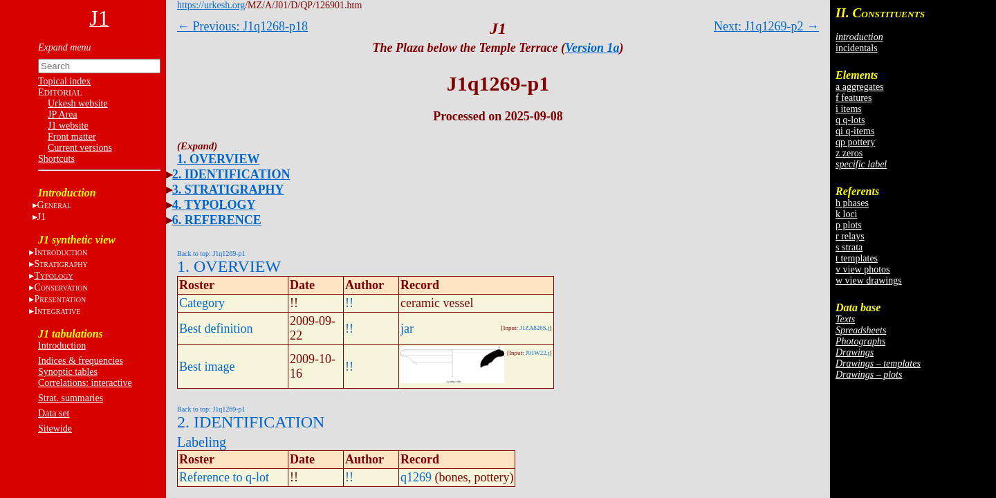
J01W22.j (538, 352)
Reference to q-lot (224, 477)
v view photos (863, 269)
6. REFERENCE (216, 220)
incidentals (857, 48)
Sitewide (55, 428)
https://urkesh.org (211, 5)
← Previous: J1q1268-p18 (242, 26)
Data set (53, 413)
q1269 (416, 477)
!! (349, 303)
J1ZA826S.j (534, 327)
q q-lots (850, 120)
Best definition (216, 328)
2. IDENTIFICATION (231, 174)
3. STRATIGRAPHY (228, 189)
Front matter (72, 136)
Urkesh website (78, 103)
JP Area (62, 114)
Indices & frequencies (80, 361)
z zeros (849, 153)
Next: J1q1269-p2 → (766, 26)
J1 (41, 217)
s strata (849, 247)
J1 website (68, 125)
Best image (206, 367)
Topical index (64, 81)
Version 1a (592, 48)
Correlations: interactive (85, 383)
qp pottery (855, 142)
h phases (852, 203)
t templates (857, 258)
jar (407, 328)
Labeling (201, 442)
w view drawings (869, 280)
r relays (850, 236)
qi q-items (855, 131)
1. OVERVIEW (218, 159)
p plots (849, 225)
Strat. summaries (70, 398)
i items (849, 109)
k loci (847, 214)
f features (854, 98)
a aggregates (860, 87)
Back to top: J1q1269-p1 (211, 253)
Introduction (62, 345)
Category (202, 303)
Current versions (80, 147)
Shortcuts (56, 159)
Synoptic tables (68, 372)
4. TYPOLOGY (214, 205)
